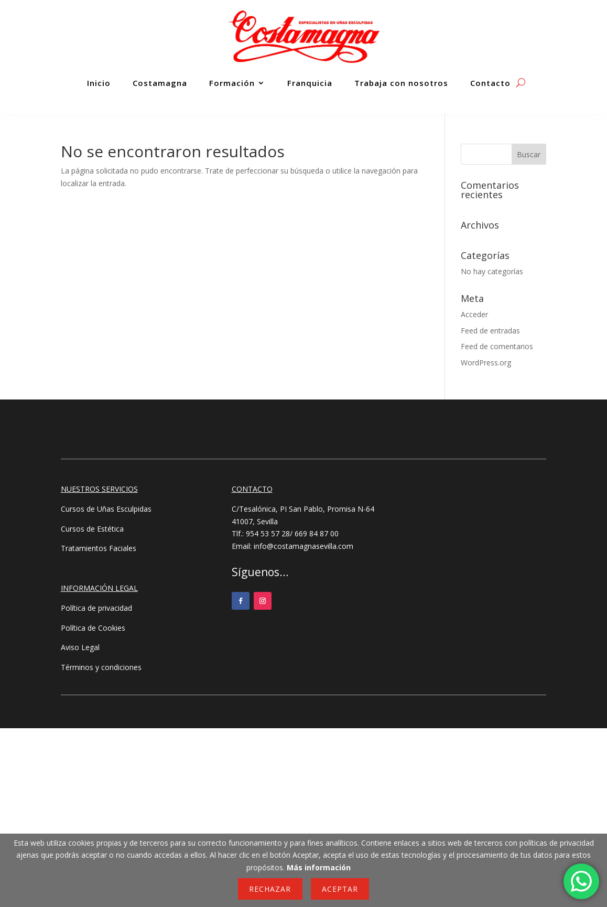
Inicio (99, 83)
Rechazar (270, 889)
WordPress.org (486, 363)
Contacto (490, 83)
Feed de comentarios (497, 346)
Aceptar (340, 889)
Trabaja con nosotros (401, 83)
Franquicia (309, 83)
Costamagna (160, 83)
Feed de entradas (490, 331)
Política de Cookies (93, 628)
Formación (232, 83)
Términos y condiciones (101, 667)
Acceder (474, 314)
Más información (319, 867)
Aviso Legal (80, 647)
